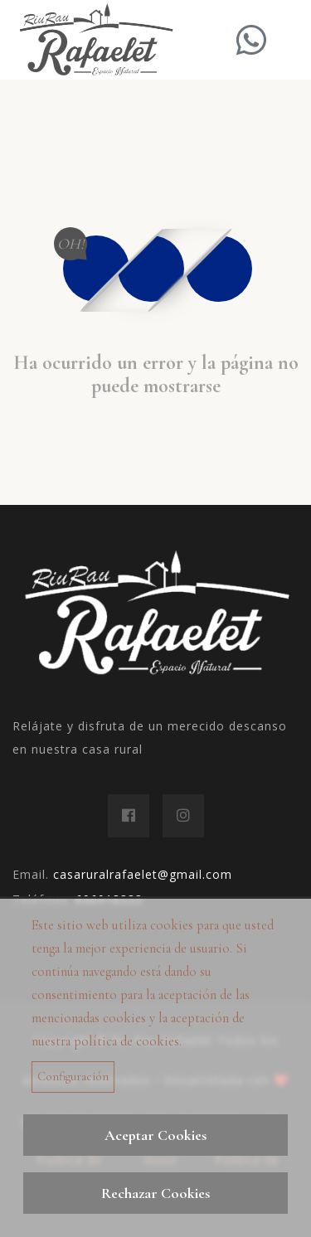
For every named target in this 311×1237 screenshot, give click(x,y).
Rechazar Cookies (155, 1193)
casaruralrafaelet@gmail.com (142, 874)
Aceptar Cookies (155, 1135)
